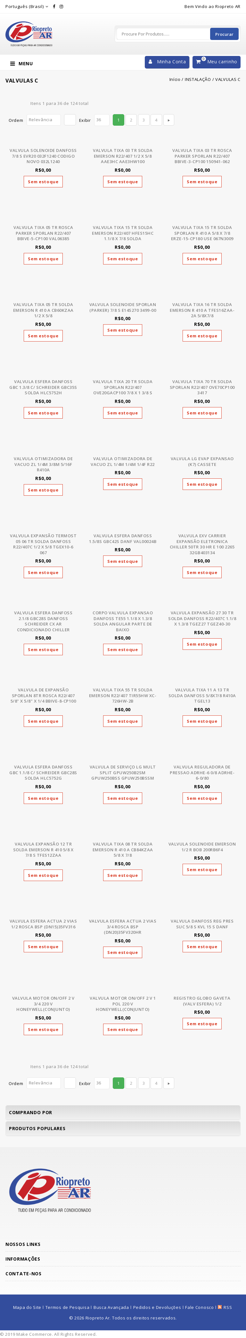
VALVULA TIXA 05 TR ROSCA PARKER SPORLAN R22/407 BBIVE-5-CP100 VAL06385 (43, 232)
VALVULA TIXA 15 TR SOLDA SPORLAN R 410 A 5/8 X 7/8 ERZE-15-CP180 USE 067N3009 (202, 232)
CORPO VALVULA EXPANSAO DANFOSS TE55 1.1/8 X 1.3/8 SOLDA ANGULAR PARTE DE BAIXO (123, 621)
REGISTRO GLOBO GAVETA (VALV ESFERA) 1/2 (202, 1001)
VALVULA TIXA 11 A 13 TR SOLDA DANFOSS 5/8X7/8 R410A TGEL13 (202, 695)
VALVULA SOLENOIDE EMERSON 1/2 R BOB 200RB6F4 (202, 847)
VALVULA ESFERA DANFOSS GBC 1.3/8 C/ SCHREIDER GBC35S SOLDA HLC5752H (43, 387)
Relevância (41, 119)
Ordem (16, 120)
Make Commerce (34, 1334)
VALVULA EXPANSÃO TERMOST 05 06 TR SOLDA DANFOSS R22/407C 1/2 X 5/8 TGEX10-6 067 (43, 544)
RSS (228, 1307)
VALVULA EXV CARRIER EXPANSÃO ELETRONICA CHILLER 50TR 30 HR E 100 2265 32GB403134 (202, 544)
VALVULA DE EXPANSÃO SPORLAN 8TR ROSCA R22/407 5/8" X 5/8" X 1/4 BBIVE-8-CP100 (43, 695)
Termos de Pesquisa (67, 1307)
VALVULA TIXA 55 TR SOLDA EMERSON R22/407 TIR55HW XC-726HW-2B (123, 695)
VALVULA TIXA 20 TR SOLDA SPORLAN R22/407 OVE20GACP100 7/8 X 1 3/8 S (122, 387)
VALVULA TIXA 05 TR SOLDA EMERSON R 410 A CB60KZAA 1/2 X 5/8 (43, 310)
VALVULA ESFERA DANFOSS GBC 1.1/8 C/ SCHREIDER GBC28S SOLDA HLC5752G (43, 772)
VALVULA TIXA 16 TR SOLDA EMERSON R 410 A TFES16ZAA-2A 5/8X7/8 (202, 310)
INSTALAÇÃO (198, 79)
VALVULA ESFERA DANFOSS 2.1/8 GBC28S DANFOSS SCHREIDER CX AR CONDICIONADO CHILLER (43, 621)
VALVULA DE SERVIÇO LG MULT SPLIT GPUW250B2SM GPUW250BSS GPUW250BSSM (123, 772)
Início (175, 79)
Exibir (85, 120)
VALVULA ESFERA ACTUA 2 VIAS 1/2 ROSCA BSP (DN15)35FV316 (43, 924)
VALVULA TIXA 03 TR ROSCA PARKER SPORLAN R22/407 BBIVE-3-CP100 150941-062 (202, 155)
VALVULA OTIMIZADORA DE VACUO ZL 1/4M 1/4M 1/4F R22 (123, 461)
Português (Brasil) (24, 6)
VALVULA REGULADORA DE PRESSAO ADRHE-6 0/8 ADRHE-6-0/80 (202, 772)
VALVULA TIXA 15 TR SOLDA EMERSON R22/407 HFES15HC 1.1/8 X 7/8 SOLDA (122, 232)
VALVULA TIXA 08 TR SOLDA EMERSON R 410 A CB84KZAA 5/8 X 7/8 (123, 849)
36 (98, 119)
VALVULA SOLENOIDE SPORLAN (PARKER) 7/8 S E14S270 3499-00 (122, 307)
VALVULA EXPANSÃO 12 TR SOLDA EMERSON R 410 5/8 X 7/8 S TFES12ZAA (43, 849)
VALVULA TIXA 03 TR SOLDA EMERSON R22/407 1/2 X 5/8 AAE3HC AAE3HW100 (122, 155)
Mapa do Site (27, 1307)
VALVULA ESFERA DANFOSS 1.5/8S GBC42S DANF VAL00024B (122, 538)
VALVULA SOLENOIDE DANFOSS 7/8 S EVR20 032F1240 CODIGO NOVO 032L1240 (43, 155)
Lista (22, 103)
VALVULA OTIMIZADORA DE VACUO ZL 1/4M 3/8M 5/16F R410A (43, 464)
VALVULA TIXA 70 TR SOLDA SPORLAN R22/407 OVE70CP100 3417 (202, 387)
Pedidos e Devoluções (157, 1307)
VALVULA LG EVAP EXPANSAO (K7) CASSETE (202, 461)
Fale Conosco (199, 1307)
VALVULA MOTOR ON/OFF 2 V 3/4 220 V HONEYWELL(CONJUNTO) (43, 1003)
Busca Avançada (111, 1307)
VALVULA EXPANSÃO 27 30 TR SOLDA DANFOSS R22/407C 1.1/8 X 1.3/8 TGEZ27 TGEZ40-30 (202, 618)
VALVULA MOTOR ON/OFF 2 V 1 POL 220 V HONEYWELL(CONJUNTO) (123, 1003)
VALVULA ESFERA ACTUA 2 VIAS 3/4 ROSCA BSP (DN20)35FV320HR (123, 926)
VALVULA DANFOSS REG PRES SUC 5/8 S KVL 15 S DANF (202, 924)
